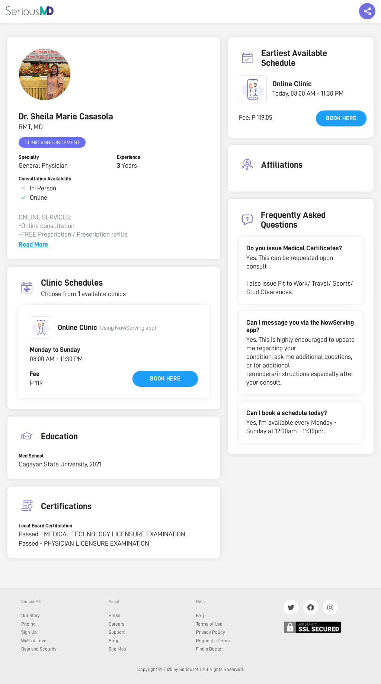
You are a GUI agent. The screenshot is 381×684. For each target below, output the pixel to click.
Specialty (29, 157)
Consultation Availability (45, 178)
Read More (33, 244)
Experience (128, 157)
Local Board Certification (45, 525)
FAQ (200, 615)
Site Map (117, 648)
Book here (165, 379)
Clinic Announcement (52, 142)
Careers (116, 624)
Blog (113, 640)
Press (114, 615)
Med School (31, 455)
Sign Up (29, 632)
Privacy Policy (210, 632)
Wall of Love (34, 640)
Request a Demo (213, 640)
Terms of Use (209, 624)
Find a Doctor (209, 648)
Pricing (28, 624)
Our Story (30, 615)
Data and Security (39, 648)
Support (117, 632)
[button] (41, 327)
